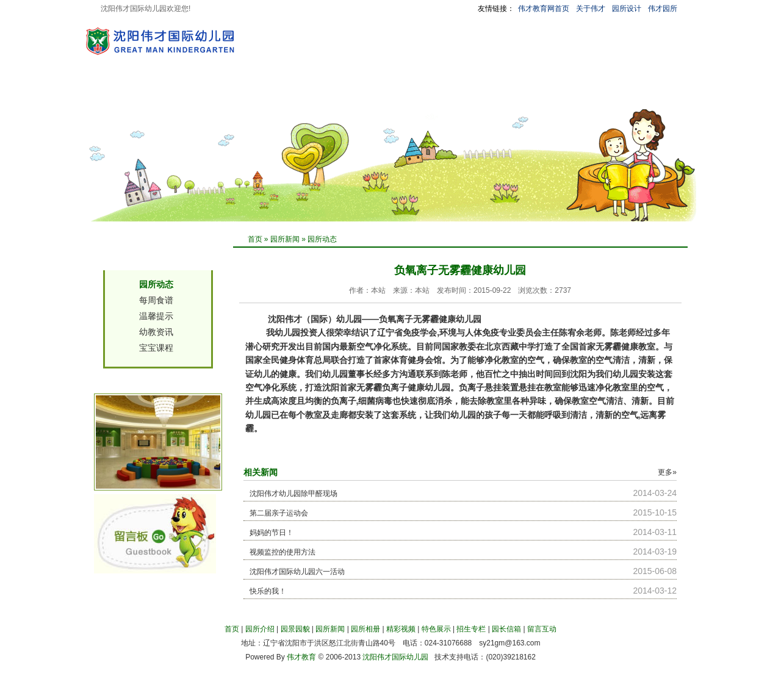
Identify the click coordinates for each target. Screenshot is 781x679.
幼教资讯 (156, 332)
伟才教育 (301, 657)
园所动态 (322, 239)
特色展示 (441, 93)
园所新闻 (284, 93)
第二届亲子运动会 (279, 513)
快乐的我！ (268, 591)
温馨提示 (156, 316)
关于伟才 (590, 8)
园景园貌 (231, 93)
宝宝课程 (156, 348)
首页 (255, 239)
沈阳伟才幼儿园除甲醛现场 (293, 493)
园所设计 (626, 8)
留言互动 (598, 93)
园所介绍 (179, 93)
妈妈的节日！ (271, 532)
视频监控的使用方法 (282, 552)
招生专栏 (494, 93)
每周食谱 (156, 300)
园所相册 (336, 93)
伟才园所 (662, 8)
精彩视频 (389, 93)
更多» (667, 472)
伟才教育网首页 (543, 8)
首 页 (134, 93)
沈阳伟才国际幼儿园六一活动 (297, 571)
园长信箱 (546, 93)
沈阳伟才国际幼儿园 (395, 657)
